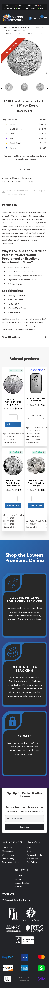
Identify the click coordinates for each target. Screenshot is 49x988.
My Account (7, 851)
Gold (29, 847)
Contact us (7, 847)
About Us (18, 876)
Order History (8, 855)
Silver (29, 851)
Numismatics (32, 858)
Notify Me (24, 169)
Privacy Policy (8, 858)
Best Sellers (32, 862)
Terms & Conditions (10, 862)
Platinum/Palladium (35, 855)
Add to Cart (13, 424)
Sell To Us (18, 879)
